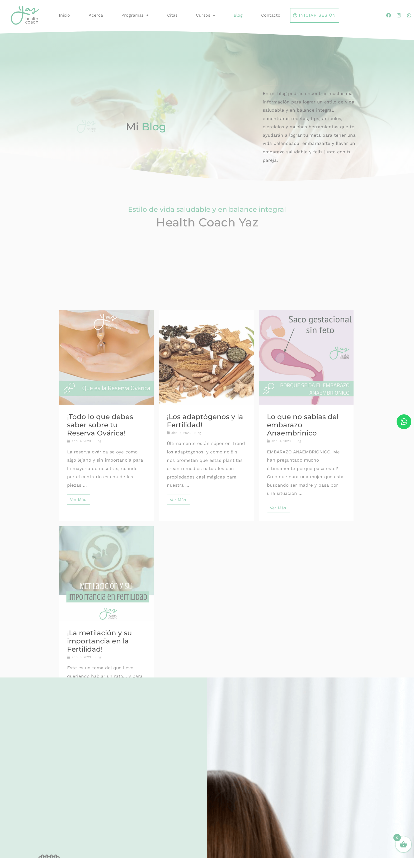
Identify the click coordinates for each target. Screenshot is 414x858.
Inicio (64, 15)
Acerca (96, 15)
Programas (134, 15)
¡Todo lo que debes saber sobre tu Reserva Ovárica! (100, 649)
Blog (238, 15)
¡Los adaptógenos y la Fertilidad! (205, 645)
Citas (172, 15)
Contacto (270, 15)
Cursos (205, 15)
